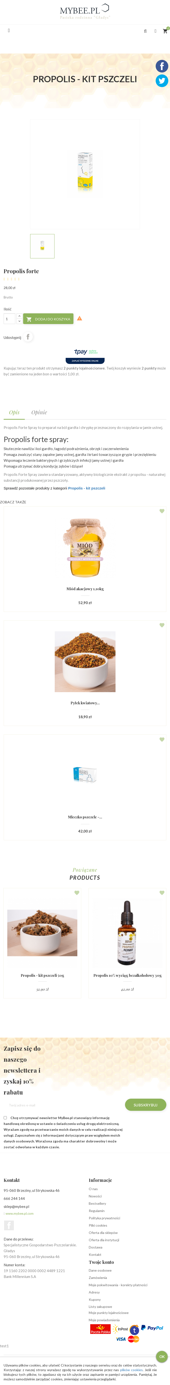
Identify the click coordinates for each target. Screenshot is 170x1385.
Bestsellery (97, 1204)
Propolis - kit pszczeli (86, 488)
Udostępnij (28, 337)
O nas (93, 1189)
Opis (14, 412)
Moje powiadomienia (104, 1320)
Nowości (95, 1196)
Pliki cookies (98, 1225)
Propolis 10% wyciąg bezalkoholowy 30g (127, 978)
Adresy (94, 1292)
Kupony (95, 1300)
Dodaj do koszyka (48, 319)
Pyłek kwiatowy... (85, 703)
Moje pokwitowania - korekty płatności (118, 1285)
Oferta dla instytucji (104, 1240)
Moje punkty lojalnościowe (109, 1313)
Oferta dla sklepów (103, 1233)
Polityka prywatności (104, 1218)
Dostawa (95, 1247)
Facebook (9, 1226)
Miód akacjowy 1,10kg (85, 589)
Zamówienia (98, 1278)
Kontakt (95, 1255)
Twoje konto (101, 1262)
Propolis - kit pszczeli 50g (42, 976)
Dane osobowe (100, 1270)
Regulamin (97, 1211)
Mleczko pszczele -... (85, 817)
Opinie (39, 412)
